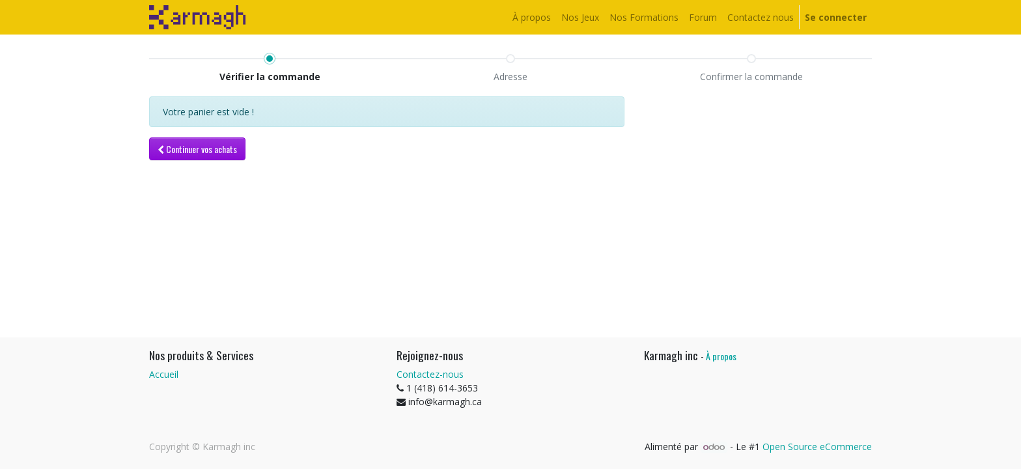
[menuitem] (531, 17)
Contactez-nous (430, 374)
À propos (721, 356)
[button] (197, 148)
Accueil (163, 374)
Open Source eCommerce (817, 446)
